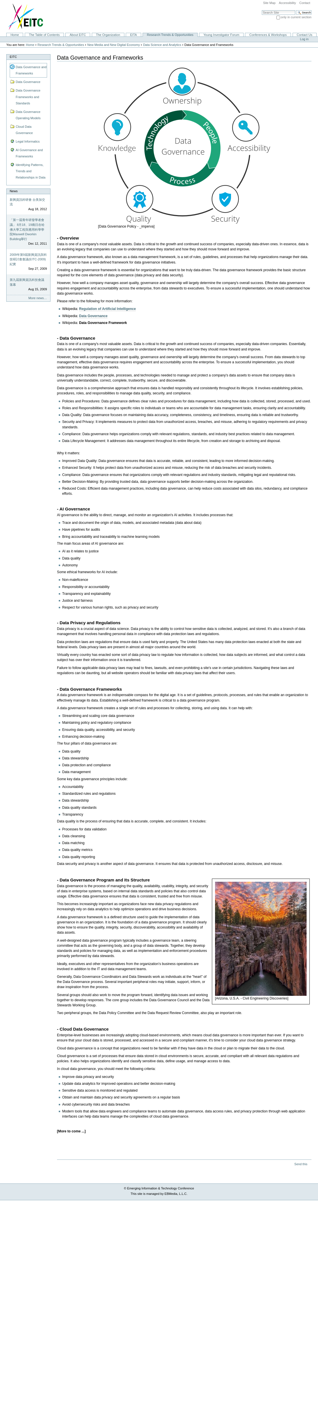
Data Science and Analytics (162, 44)
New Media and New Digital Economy (113, 44)
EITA (133, 35)
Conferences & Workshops (268, 35)
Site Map (269, 3)
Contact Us (304, 35)
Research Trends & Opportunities (170, 35)
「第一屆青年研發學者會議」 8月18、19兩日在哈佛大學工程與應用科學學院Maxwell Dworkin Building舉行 (27, 229)
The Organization (108, 35)
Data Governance (93, 316)
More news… (38, 298)
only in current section (296, 17)
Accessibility (287, 3)
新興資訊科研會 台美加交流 (27, 202)
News (14, 191)
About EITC (78, 35)
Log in (304, 39)
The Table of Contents (44, 35)
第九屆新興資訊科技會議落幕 (27, 282)
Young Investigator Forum (221, 35)
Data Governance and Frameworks (31, 70)
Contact (304, 3)
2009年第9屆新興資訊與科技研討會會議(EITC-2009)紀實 (28, 259)
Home (15, 35)
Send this (300, 1164)
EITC (13, 56)
